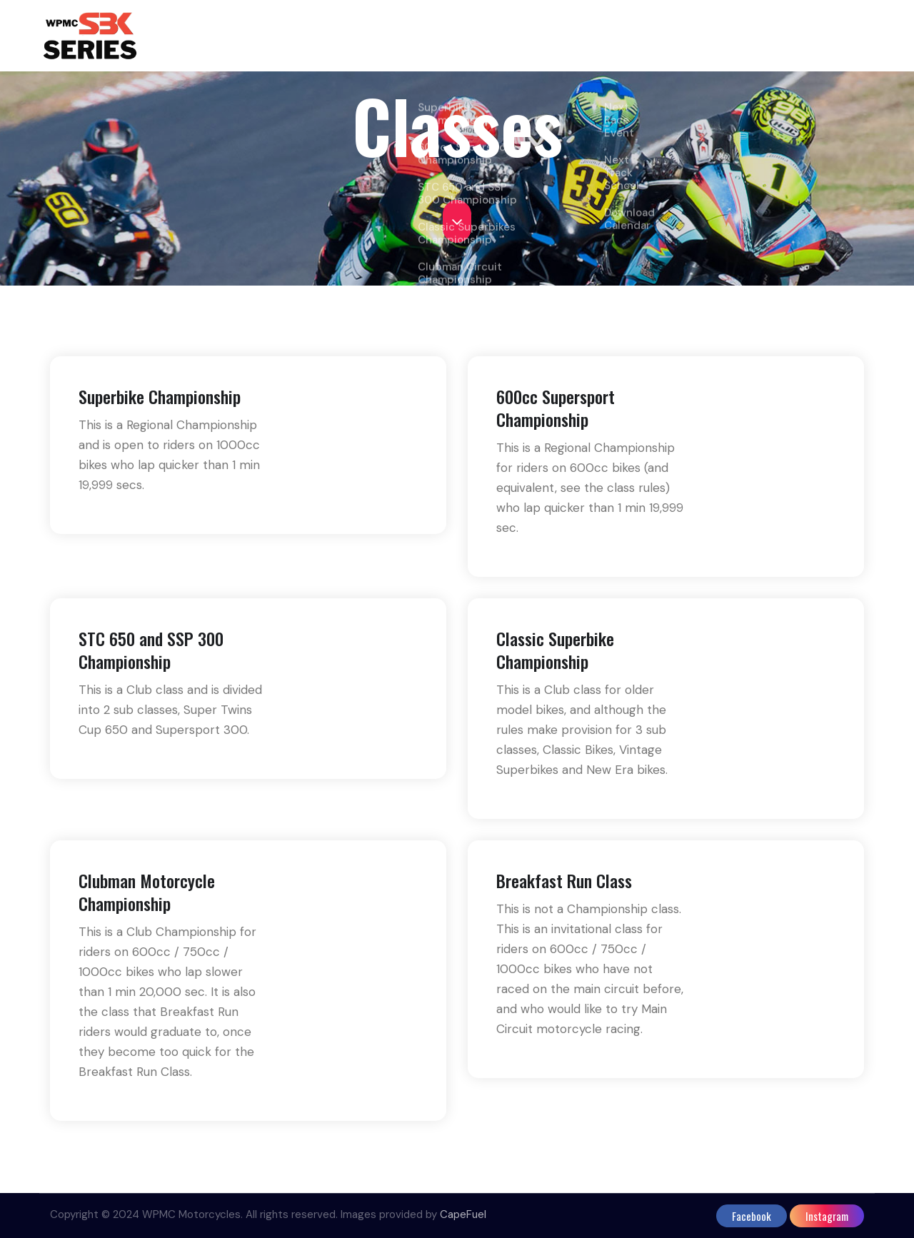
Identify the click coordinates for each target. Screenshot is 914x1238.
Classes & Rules (475, 36)
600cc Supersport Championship (555, 413)
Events (631, 36)
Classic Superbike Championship (555, 655)
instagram (826, 1216)
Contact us (830, 36)
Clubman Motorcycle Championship (147, 897)
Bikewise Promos (730, 36)
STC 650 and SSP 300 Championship (151, 655)
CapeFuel (463, 1214)
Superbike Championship (160, 402)
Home (394, 36)
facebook (751, 1216)
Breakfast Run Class (564, 886)
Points (572, 36)
